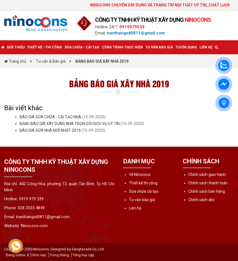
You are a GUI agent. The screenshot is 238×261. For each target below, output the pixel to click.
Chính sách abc (201, 199)
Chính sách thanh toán (208, 183)
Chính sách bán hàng (206, 191)
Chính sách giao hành (207, 174)
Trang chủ (15, 61)
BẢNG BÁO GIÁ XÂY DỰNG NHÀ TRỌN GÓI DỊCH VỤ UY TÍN (70, 123)
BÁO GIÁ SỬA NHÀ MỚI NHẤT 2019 (50, 130)
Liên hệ (205, 47)
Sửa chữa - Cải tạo (81, 47)
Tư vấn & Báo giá (51, 61)
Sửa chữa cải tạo (143, 191)
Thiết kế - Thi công (44, 47)
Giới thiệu (16, 47)
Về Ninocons (139, 174)
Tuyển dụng (186, 47)
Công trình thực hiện (122, 47)
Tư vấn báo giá (159, 47)
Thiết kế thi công (143, 183)
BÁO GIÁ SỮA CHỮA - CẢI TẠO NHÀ (50, 117)
